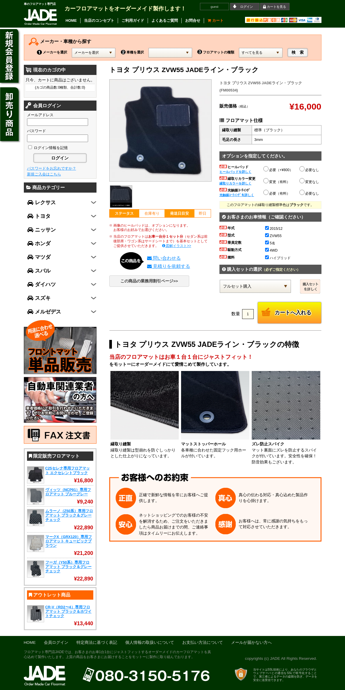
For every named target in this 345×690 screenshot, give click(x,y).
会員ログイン (56, 642)
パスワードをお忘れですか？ (51, 168)
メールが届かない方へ (251, 642)
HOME (71, 20)
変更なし (309, 182)
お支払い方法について (202, 642)
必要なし (309, 170)
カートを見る (276, 6)
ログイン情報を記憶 (48, 148)
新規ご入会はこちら (44, 174)
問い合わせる (164, 258)
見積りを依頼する (168, 266)
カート (216, 20)
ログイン (246, 6)
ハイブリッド (278, 258)
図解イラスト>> (176, 246)
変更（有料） (277, 181)
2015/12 (274, 229)
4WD (271, 250)
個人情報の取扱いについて (149, 642)
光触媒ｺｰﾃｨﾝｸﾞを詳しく (236, 195)
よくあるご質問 (164, 20)
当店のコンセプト (99, 20)
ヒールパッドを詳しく (235, 171)
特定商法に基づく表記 (96, 642)
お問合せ (192, 20)
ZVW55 (273, 236)
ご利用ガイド (132, 20)
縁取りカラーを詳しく (235, 183)
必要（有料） (277, 193)
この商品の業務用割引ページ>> (149, 281)
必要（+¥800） (278, 169)
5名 (270, 243)
